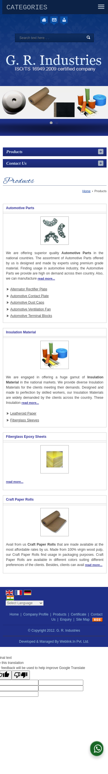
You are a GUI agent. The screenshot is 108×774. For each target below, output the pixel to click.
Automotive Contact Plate (29, 296)
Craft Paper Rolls (20, 499)
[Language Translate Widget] (24, 603)
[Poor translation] (21, 675)
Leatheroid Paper (23, 413)
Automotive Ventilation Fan (30, 309)
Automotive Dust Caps (27, 303)
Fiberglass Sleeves (24, 420)
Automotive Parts (20, 208)
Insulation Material (21, 332)
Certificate (78, 614)
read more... (46, 278)
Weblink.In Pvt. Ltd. (74, 642)
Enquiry (66, 619)
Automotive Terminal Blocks (31, 316)
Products (14, 151)
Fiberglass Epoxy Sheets (26, 437)
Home (86, 191)
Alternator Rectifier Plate (28, 289)
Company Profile (36, 614)
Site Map (83, 619)
